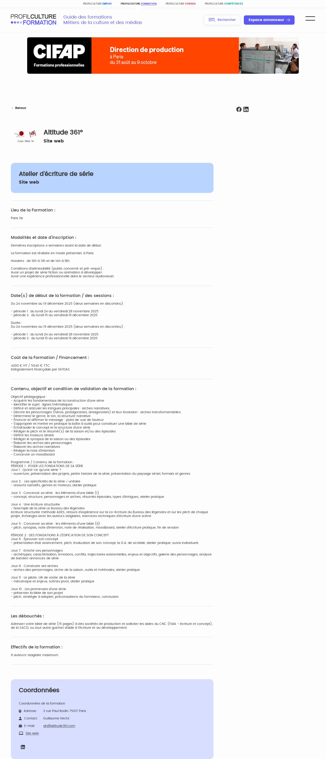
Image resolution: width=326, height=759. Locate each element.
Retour (18, 108)
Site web (53, 141)
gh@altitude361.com (59, 726)
